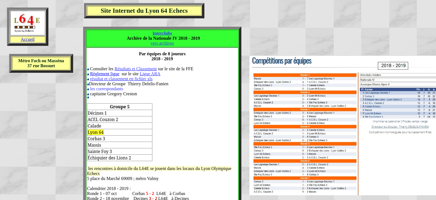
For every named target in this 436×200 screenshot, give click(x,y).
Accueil (28, 39)
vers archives (162, 43)
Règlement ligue (104, 73)
